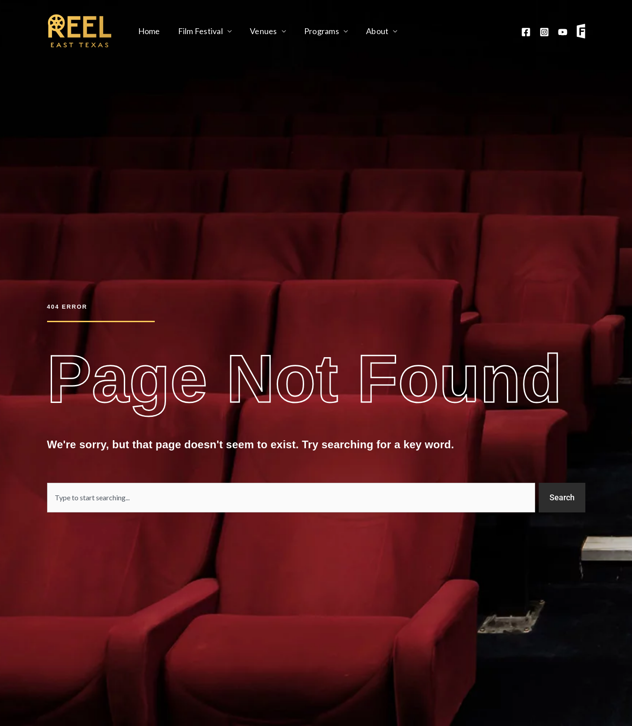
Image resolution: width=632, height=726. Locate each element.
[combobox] (291, 497)
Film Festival (197, 31)
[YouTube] (562, 32)
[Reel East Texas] (79, 30)
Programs (315, 31)
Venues (259, 31)
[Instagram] (544, 32)
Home (148, 31)
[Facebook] (526, 32)
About (369, 31)
